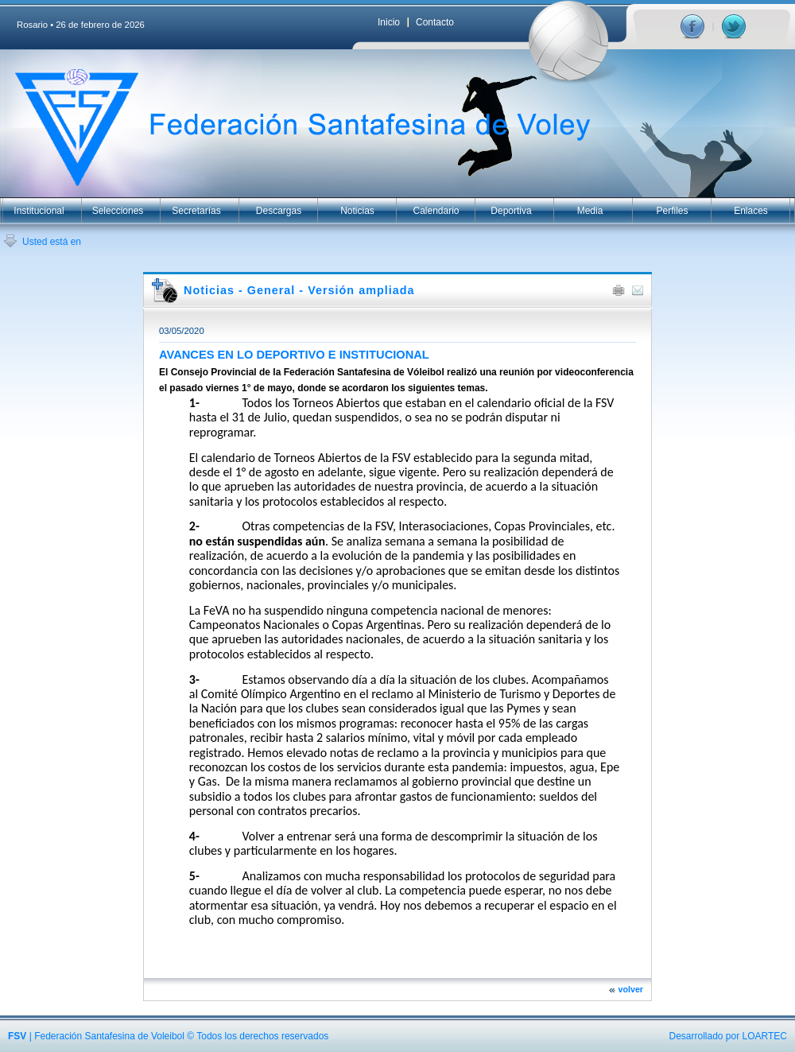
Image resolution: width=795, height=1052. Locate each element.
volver (631, 989)
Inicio (389, 22)
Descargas (278, 210)
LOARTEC (765, 1036)
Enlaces (751, 210)
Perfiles (672, 210)
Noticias (357, 210)
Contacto (435, 22)
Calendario (436, 210)
